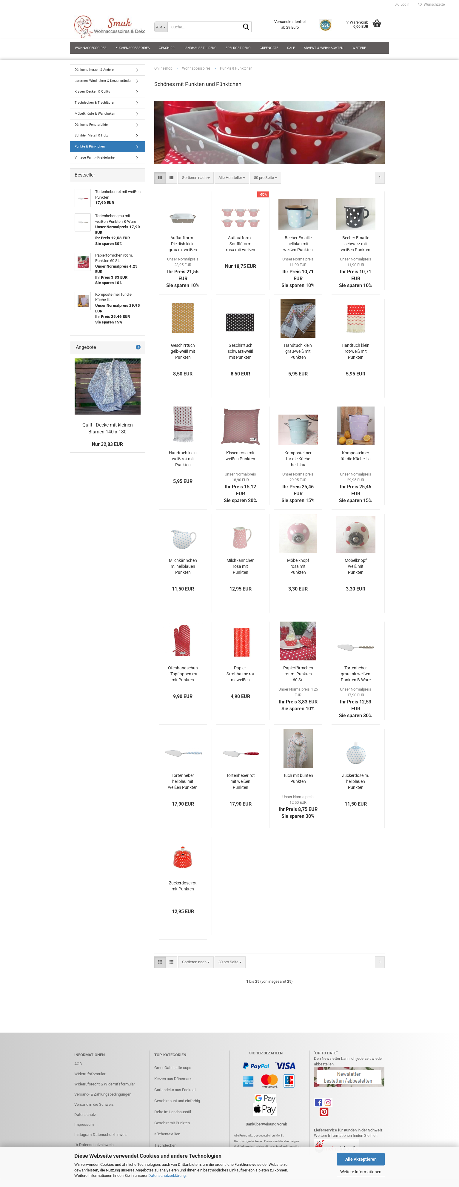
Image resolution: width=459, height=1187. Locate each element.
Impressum (84, 1124)
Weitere (359, 48)
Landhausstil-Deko (200, 48)
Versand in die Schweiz (93, 1104)
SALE (291, 48)
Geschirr (167, 48)
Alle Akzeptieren (361, 1159)
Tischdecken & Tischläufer (95, 103)
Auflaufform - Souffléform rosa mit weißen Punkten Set (240, 244)
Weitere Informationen (360, 1171)
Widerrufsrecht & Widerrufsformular (104, 1084)
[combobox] (196, 178)
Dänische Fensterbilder (92, 125)
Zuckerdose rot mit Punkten (183, 886)
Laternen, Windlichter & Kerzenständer (103, 81)
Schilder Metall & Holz (91, 135)
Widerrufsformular (89, 1074)
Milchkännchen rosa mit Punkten (241, 566)
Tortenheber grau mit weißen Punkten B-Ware (356, 673)
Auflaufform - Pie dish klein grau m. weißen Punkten (183, 244)
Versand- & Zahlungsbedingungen (102, 1094)
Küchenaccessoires (132, 48)
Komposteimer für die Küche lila (356, 455)
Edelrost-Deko (238, 48)
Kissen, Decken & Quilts (92, 91)
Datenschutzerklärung (167, 1175)
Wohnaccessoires (91, 48)
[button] (160, 178)
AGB (78, 1064)
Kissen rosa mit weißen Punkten (240, 455)
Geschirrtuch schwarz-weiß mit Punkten (240, 351)
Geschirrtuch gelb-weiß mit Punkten (183, 351)
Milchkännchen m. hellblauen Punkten (183, 566)
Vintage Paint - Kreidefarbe (95, 158)
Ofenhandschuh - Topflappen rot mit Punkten (183, 673)
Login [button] (402, 4)
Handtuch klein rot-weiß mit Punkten (355, 351)
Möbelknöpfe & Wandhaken (95, 114)
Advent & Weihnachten (324, 48)
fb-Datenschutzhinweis (94, 1144)
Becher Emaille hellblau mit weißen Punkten (298, 243)
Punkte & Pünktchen (90, 146)
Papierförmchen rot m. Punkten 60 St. (298, 673)
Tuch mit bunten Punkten (298, 778)
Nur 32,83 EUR (107, 444)
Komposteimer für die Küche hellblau (298, 458)
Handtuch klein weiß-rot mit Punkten (183, 458)
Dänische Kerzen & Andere (94, 70)
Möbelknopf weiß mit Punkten (356, 566)
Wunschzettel (432, 4)
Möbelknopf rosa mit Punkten (298, 566)
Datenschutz (85, 1114)
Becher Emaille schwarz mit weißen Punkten (355, 243)
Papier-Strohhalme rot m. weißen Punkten (240, 674)
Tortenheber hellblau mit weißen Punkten (183, 781)
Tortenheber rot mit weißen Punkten (240, 781)
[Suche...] (160, 27)
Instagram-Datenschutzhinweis (100, 1134)
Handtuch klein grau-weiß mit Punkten (298, 351)
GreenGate (269, 48)
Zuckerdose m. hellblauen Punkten (355, 781)
